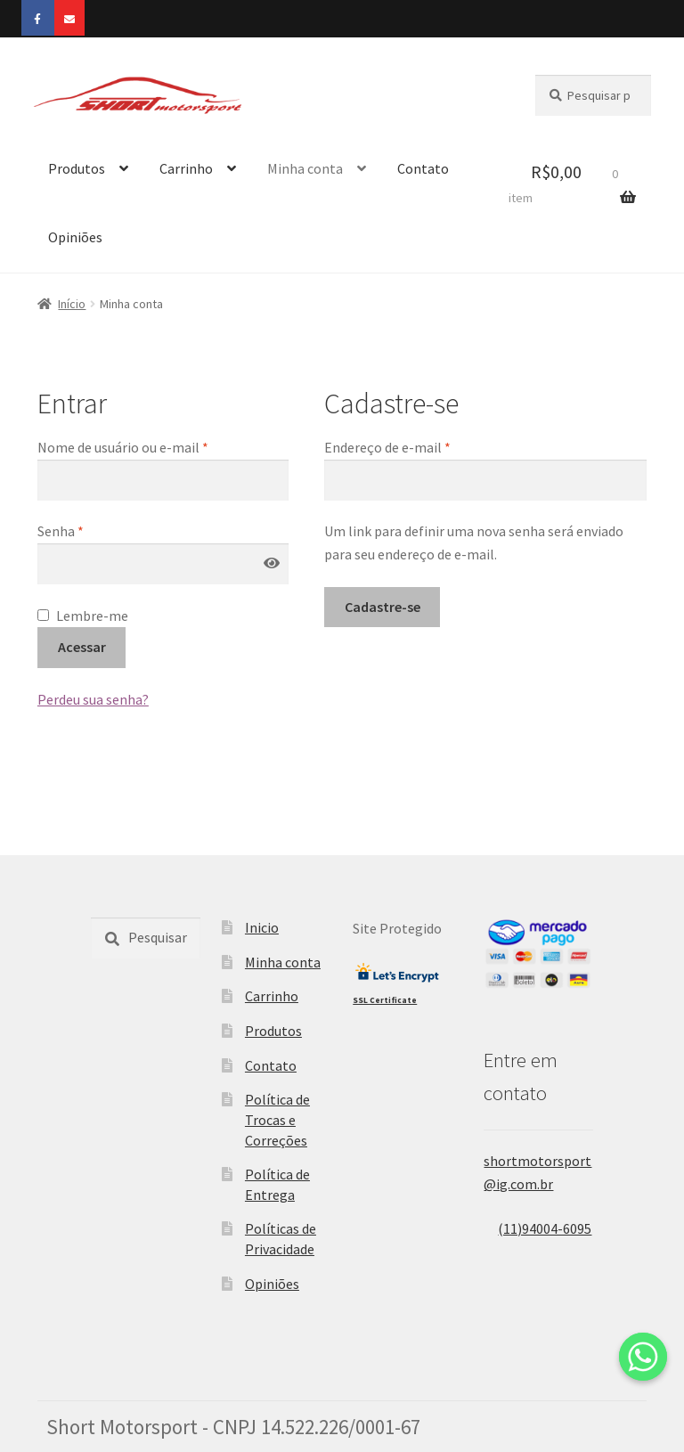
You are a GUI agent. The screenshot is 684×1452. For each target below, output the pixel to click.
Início (72, 304)
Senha (60, 531)
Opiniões (75, 237)
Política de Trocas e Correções (277, 1119)
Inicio (262, 927)
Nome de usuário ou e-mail (122, 447)
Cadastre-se (382, 607)
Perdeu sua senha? (93, 699)
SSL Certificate (385, 1000)
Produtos (76, 168)
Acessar (82, 647)
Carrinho (186, 168)
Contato (423, 168)
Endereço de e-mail (387, 447)
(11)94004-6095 (537, 1228)
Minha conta (305, 168)
